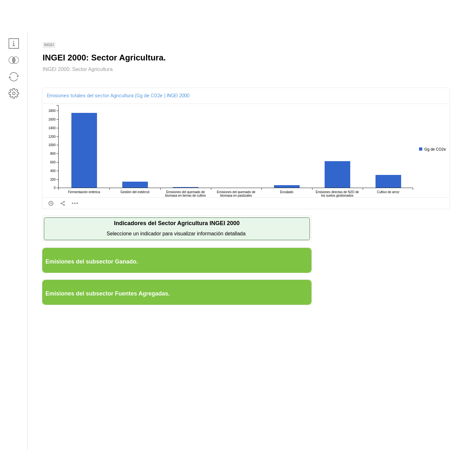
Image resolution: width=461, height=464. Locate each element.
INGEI (49, 45)
